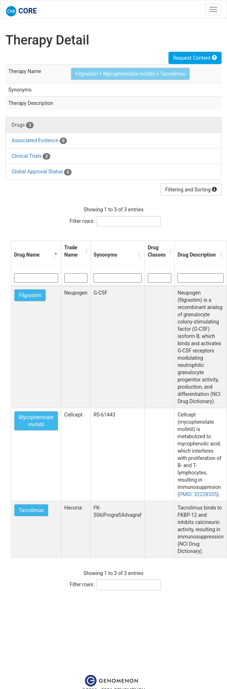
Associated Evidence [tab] (39, 141)
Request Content (195, 58)
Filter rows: (82, 221)
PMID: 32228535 (198, 494)
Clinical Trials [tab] (31, 156)
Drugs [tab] (23, 125)
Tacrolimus (31, 510)
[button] (56, 254)
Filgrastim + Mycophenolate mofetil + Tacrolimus (130, 74)
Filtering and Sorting (191, 190)
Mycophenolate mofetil (36, 420)
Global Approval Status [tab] (42, 172)
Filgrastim (30, 295)
